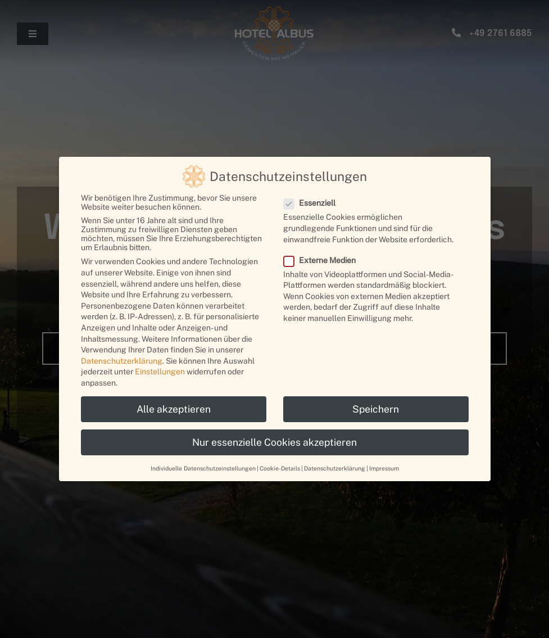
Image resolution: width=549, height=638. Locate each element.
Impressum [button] (384, 468)
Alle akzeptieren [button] (174, 409)
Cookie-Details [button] (280, 468)
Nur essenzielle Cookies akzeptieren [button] (274, 442)
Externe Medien (324, 260)
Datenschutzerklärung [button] (334, 468)
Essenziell (314, 202)
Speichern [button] (375, 409)
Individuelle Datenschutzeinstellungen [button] (203, 468)
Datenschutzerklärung (121, 360)
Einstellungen (160, 371)
